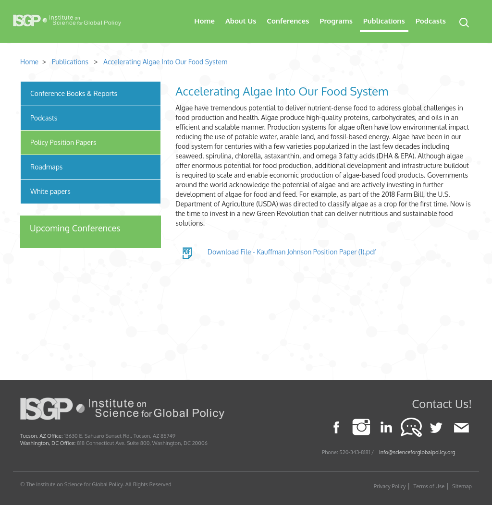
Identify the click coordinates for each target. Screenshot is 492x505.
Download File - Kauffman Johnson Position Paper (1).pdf (292, 252)
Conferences (288, 20)
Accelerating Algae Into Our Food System (165, 62)
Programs (336, 20)
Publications (384, 20)
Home (204, 20)
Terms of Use (429, 486)
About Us (240, 20)
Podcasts (431, 20)
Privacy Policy (390, 486)
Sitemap (462, 486)
